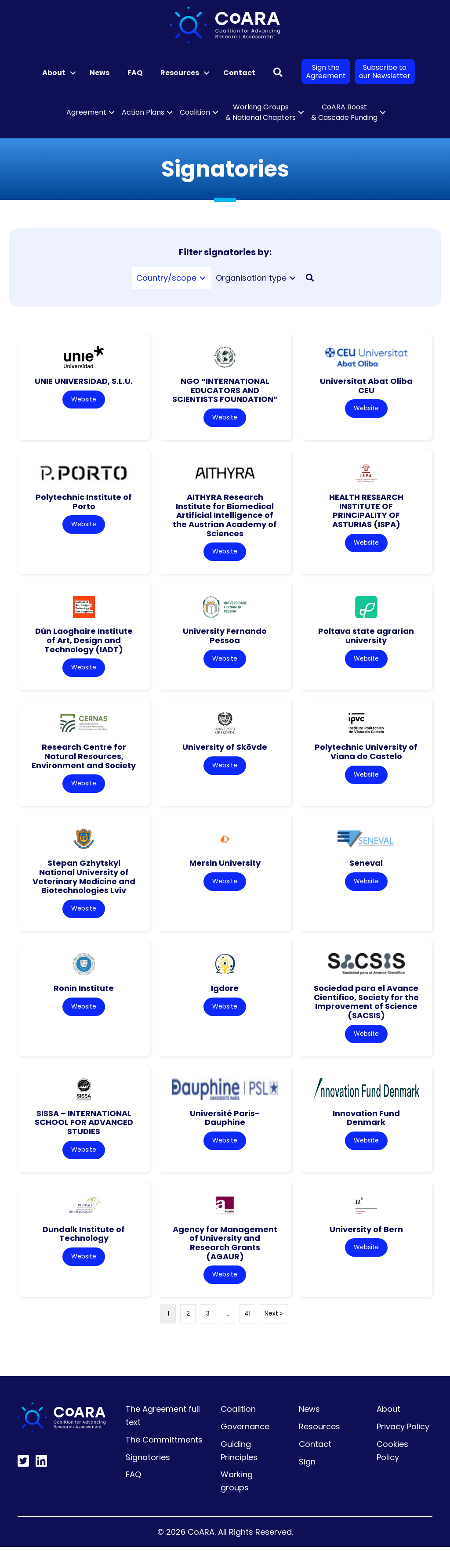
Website (83, 399)
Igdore (225, 990)
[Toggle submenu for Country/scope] (202, 278)
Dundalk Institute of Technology (84, 1237)
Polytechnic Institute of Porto (84, 502)
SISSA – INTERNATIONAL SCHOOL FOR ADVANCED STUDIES (84, 1125)
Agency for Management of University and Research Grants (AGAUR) (225, 1246)
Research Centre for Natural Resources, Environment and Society (84, 757)
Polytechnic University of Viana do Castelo (366, 753)
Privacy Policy (403, 1430)
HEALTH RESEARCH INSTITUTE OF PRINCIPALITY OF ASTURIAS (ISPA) (366, 511)
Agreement (86, 112)
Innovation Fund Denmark (366, 1121)
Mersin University (225, 865)
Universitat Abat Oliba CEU (366, 386)
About (53, 73)
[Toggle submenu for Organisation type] (292, 278)
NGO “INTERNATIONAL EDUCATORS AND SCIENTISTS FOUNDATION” (225, 390)
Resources (179, 73)
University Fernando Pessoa (225, 637)
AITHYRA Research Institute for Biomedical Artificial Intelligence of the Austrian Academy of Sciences (225, 515)
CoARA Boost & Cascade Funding (344, 112)
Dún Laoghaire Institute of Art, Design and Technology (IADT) (84, 641)
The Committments (164, 1443)
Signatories (148, 1461)
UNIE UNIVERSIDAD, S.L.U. (84, 381)
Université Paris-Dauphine (225, 1121)
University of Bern (366, 1232)
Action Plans (143, 112)
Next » (274, 1317)
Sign (307, 1465)
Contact (239, 73)
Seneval (366, 865)
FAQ (134, 73)
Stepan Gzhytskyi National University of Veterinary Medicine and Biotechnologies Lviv (84, 879)
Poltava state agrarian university (366, 637)
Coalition (195, 112)
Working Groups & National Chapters (260, 112)
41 (247, 1317)
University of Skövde (224, 748)
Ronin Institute (84, 990)
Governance (245, 1430)
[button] (72, 73)
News (99, 73)
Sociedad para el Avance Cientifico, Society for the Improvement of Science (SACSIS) (366, 1004)
